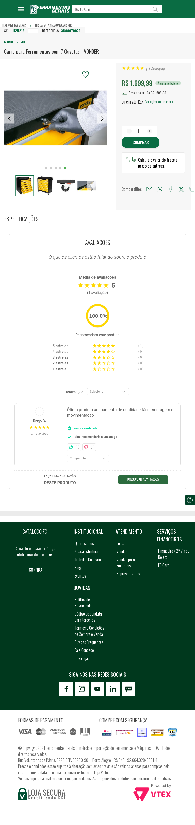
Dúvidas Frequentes (89, 642)
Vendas (122, 551)
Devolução (82, 658)
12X (140, 101)
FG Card (163, 565)
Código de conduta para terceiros (88, 617)
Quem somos (84, 543)
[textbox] (117, 9)
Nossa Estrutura (86, 551)
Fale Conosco (84, 650)
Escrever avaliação (143, 480)
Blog (78, 568)
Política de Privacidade (83, 603)
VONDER (22, 41)
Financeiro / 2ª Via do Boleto (173, 554)
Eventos (80, 576)
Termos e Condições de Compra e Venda (89, 631)
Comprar (141, 142)
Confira (35, 570)
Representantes (128, 574)
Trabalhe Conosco (88, 560)
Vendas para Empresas (126, 563)
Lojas (120, 543)
